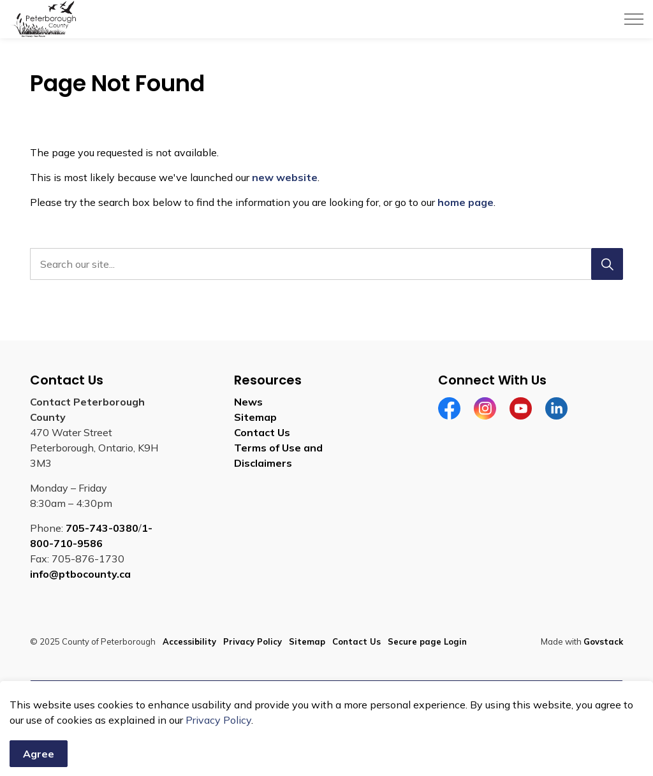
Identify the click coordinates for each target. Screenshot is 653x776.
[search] (323, 264)
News (248, 401)
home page (465, 202)
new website (285, 177)
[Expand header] (634, 19)
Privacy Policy (252, 641)
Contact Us (262, 432)
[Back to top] (326, 694)
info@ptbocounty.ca (80, 573)
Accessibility (189, 641)
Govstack (603, 641)
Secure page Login (427, 641)
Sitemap (255, 417)
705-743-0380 (102, 528)
